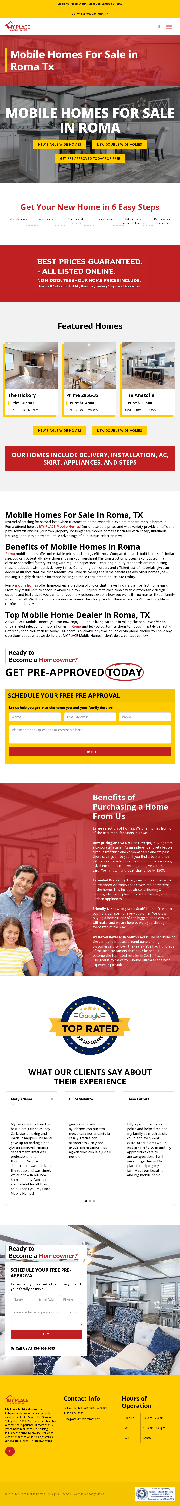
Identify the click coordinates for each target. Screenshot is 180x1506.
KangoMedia (96, 1494)
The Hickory (22, 395)
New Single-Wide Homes (59, 144)
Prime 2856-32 (82, 395)
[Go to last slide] (10, 1148)
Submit (90, 752)
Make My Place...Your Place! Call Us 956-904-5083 (90, 3)
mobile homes (26, 585)
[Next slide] (170, 1148)
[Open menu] (169, 27)
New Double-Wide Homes (119, 144)
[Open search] (159, 27)
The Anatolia (140, 395)
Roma (10, 553)
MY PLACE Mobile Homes (59, 526)
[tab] (86, 1201)
